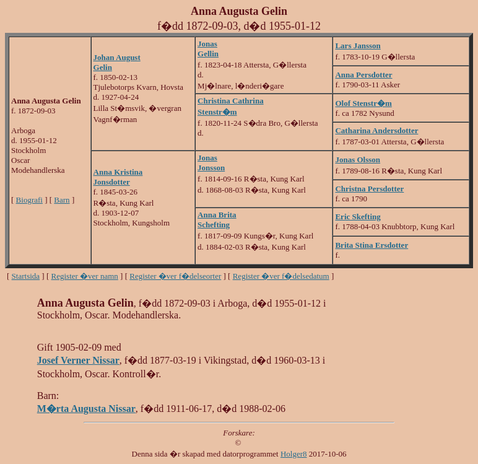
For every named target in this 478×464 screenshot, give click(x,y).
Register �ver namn (84, 276)
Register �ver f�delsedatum (281, 276)
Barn (61, 199)
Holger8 (293, 453)
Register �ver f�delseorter (175, 276)
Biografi (29, 199)
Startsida (26, 276)
